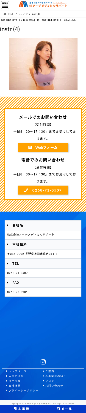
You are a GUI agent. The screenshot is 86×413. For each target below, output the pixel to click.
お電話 (21, 409)
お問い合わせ (53, 385)
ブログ (48, 380)
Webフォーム (43, 147)
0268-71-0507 (43, 190)
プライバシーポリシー (22, 390)
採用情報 (13, 380)
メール (64, 409)
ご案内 (48, 371)
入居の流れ (15, 376)
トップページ (16, 371)
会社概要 (13, 385)
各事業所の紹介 (54, 376)
